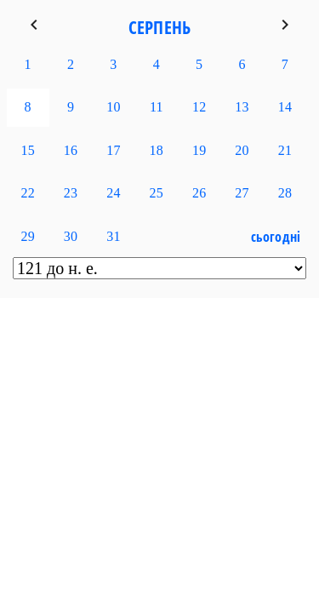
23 (70, 193)
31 (113, 236)
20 (241, 150)
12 (199, 107)
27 (241, 193)
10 (113, 107)
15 (27, 150)
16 (70, 150)
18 (156, 150)
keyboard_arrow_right (285, 24)
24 (113, 193)
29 (27, 236)
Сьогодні (276, 236)
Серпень (159, 27)
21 (285, 150)
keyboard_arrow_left (34, 24)
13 (241, 107)
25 (156, 193)
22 (27, 193)
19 (199, 150)
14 (285, 107)
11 (156, 107)
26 (199, 193)
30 (70, 236)
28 (285, 193)
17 (113, 150)
